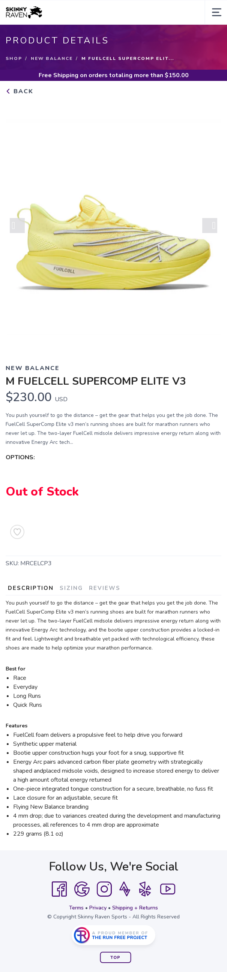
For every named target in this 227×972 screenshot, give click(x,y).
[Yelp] (145, 889)
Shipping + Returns (135, 907)
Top (115, 957)
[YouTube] (167, 889)
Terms (76, 907)
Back (19, 91)
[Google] (82, 889)
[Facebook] (59, 889)
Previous (17, 226)
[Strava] (125, 889)
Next (209, 226)
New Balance (52, 58)
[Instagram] (104, 889)
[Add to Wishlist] (17, 532)
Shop (14, 58)
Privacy (98, 907)
